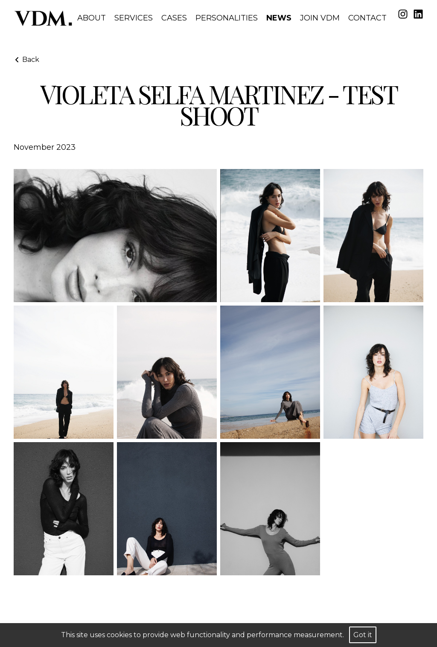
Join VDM (320, 18)
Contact (367, 18)
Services (133, 18)
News (278, 18)
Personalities (226, 18)
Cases (174, 18)
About (91, 18)
